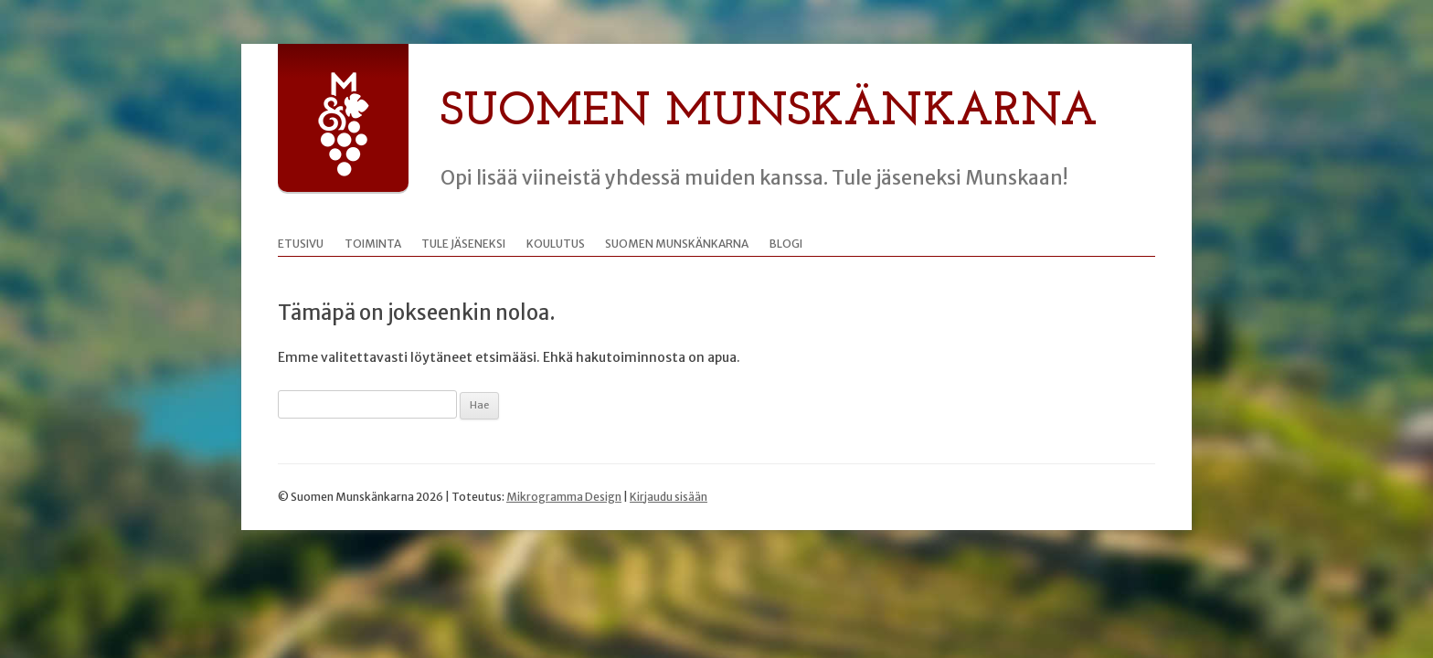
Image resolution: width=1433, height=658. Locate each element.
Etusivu (301, 243)
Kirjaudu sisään (668, 497)
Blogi (786, 243)
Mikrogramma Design (563, 497)
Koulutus (555, 243)
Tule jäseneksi (463, 243)
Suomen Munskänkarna (769, 112)
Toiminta (373, 243)
